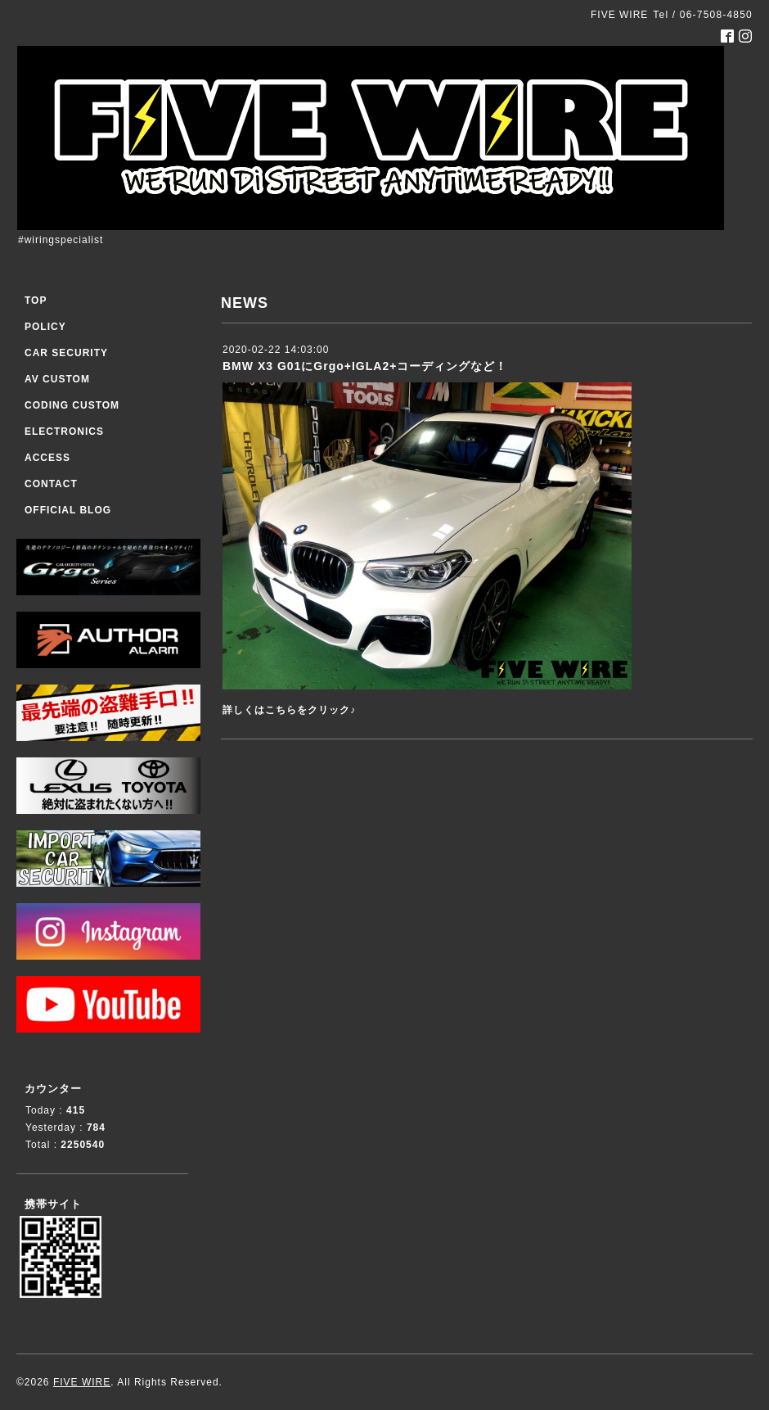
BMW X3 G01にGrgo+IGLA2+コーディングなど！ (365, 366)
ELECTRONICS (64, 431)
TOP (36, 300)
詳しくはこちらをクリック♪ (289, 710)
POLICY (45, 326)
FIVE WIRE (81, 1382)
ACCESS (47, 457)
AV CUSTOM (57, 379)
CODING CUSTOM (72, 405)
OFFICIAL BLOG (68, 510)
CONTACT (51, 484)
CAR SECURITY (66, 353)
